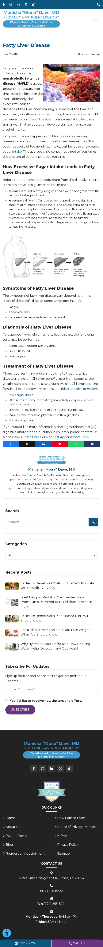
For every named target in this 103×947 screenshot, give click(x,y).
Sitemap (63, 853)
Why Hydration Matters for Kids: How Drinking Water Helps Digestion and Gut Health (55, 646)
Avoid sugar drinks (21, 395)
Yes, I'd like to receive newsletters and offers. (46, 701)
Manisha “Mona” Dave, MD (51, 469)
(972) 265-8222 (51, 891)
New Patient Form (71, 818)
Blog (9, 844)
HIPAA (62, 836)
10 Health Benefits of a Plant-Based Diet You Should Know (54, 618)
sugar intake (12, 151)
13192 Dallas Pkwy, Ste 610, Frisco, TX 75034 (51, 878)
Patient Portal (16, 836)
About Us (13, 827)
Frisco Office (32, 437)
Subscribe (20, 709)
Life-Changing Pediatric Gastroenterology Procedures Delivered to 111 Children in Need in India (56, 602)
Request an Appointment (25, 853)
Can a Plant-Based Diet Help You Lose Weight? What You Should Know (56, 632)
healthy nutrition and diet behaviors (70, 389)
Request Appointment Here (67, 437)
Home (10, 818)
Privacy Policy (67, 844)
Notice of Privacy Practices (77, 827)
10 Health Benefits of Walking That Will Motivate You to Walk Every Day (57, 586)
